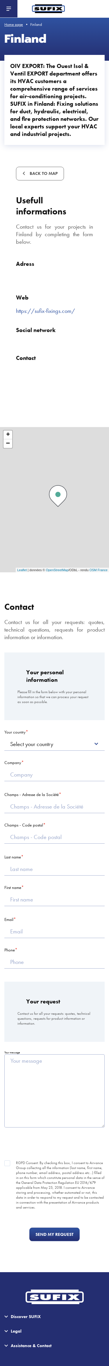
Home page (13, 24)
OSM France (99, 570)
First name (12, 887)
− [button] (8, 443)
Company (12, 763)
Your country (15, 732)
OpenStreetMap (57, 570)
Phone (9, 950)
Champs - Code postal (23, 825)
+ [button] (8, 435)
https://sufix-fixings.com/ (45, 311)
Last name (12, 857)
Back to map (43, 173)
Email (8, 919)
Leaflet (22, 570)
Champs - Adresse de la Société (31, 794)
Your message (12, 1052)
